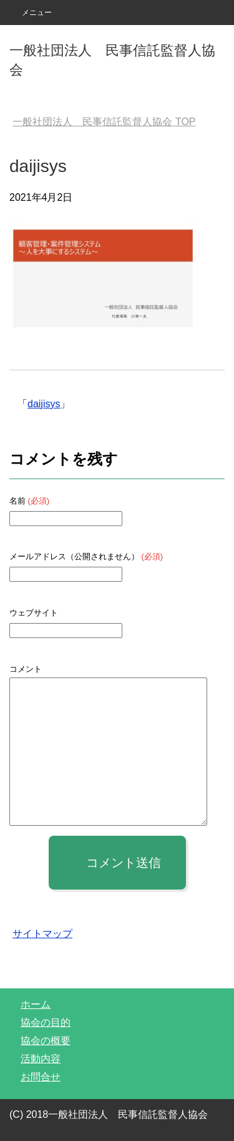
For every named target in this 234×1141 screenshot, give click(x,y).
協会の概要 (46, 1040)
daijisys (43, 403)
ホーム (36, 1004)
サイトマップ (42, 933)
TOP (103, 121)
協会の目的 (46, 1022)
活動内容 (41, 1058)
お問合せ (41, 1077)
